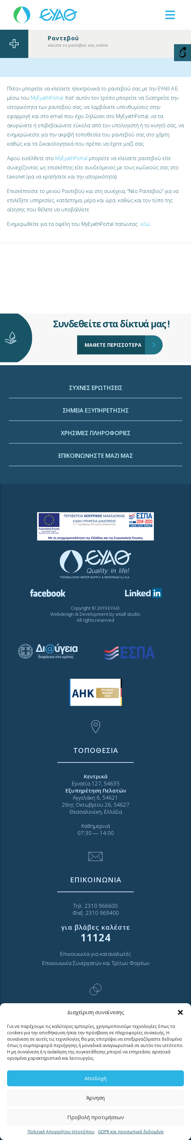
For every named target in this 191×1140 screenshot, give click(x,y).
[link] (46, 14)
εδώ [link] (145, 224)
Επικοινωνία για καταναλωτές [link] (95, 954)
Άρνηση (95, 1097)
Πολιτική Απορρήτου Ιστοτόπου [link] (61, 1132)
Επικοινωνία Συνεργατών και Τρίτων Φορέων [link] (95, 963)
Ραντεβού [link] (63, 38)
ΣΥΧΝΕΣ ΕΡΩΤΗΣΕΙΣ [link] (95, 447)
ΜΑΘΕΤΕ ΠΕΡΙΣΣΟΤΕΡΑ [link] (115, 320)
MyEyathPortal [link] (47, 97)
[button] (180, 1012)
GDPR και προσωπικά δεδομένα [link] (130, 1132)
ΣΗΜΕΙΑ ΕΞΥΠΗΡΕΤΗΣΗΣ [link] (96, 470)
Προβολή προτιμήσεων (95, 1117)
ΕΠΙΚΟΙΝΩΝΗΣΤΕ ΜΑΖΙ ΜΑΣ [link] (95, 515)
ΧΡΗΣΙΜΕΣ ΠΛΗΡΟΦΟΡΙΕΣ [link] (96, 493)
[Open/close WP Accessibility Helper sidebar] (182, 52)
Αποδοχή (95, 1078)
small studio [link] (127, 614)
